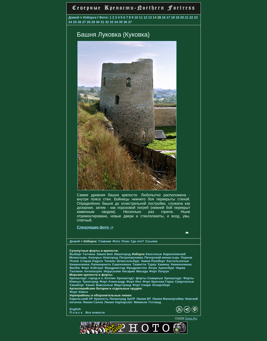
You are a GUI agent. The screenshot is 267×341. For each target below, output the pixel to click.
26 (79, 22)
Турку (152, 264)
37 (130, 22)
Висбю (75, 268)
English (75, 309)
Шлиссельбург (128, 261)
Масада (142, 271)
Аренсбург (166, 268)
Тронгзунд (90, 281)
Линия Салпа (93, 302)
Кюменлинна (80, 264)
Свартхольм (184, 281)
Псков (74, 261)
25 (75, 22)
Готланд (155, 302)
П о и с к (76, 312)
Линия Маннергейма (168, 298)
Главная (104, 241)
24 (70, 22)
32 (107, 22)
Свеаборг (77, 285)
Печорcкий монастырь (161, 257)
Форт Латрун (159, 271)
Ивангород (122, 254)
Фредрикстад (115, 268)
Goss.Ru (191, 318)
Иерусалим (112, 271)
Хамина (163, 264)
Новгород (110, 257)
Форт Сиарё (141, 285)
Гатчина (89, 254)
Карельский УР (81, 298)
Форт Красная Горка (158, 281)
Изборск (89, 17)
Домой (74, 17)
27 (84, 22)
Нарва (180, 268)
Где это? (137, 241)
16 (163, 17)
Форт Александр (112, 281)
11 (141, 17)
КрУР (131, 298)
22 (191, 17)
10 (136, 17)
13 (150, 17)
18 (173, 17)
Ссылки (151, 241)
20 (182, 17)
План (125, 241)
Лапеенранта (101, 264)
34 (116, 22)
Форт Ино (134, 281)
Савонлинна (121, 264)
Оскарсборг (161, 285)
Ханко (90, 285)
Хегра (152, 268)
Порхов (186, 257)
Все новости (95, 312)
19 (177, 17)
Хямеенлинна (181, 264)
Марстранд (122, 285)
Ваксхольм (104, 285)
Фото (103, 17)
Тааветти (139, 264)
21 (186, 17)
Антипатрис (93, 271)
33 (111, 22)
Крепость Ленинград (110, 298)
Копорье (95, 257)
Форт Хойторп (92, 268)
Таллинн (76, 271)
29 (93, 22)
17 (168, 17)
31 (102, 22)
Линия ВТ (143, 298)
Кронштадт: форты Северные (140, 278)
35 (121, 22)
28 (89, 22)
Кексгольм (154, 254)
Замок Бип (104, 254)
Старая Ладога (91, 261)
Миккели (140, 302)
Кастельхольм (178, 261)
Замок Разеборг (153, 261)
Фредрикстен (137, 268)
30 (98, 22)
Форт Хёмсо (79, 292)
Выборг (76, 254)
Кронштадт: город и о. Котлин (93, 278)
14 (154, 17)
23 (196, 17)
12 (145, 17)
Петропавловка (131, 257)
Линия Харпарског (118, 302)
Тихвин (110, 261)
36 (125, 22)
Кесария (128, 271)
